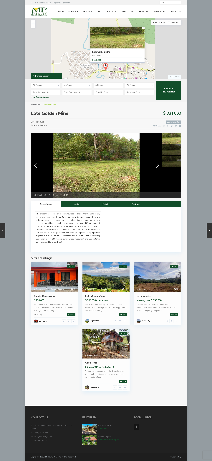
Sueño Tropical (104, 436)
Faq (132, 11)
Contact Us (175, 11)
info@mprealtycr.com (43, 436)
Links (123, 11)
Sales (41, 121)
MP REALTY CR (40, 440)
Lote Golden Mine (101, 52)
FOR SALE (73, 11)
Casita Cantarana (44, 296)
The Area (143, 11)
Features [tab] (136, 204)
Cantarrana (40, 289)
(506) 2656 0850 (41, 432)
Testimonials (158, 11)
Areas (100, 11)
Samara (35, 125)
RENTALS (87, 11)
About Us (111, 11)
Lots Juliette (144, 296)
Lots (39, 104)
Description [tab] (46, 204)
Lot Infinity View (95, 296)
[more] (51, 310)
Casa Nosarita (104, 425)
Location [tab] (76, 204)
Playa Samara (51, 289)
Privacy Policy (175, 457)
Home (61, 11)
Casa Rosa (91, 362)
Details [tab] (106, 204)
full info (71, 315)
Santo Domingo (93, 289)
